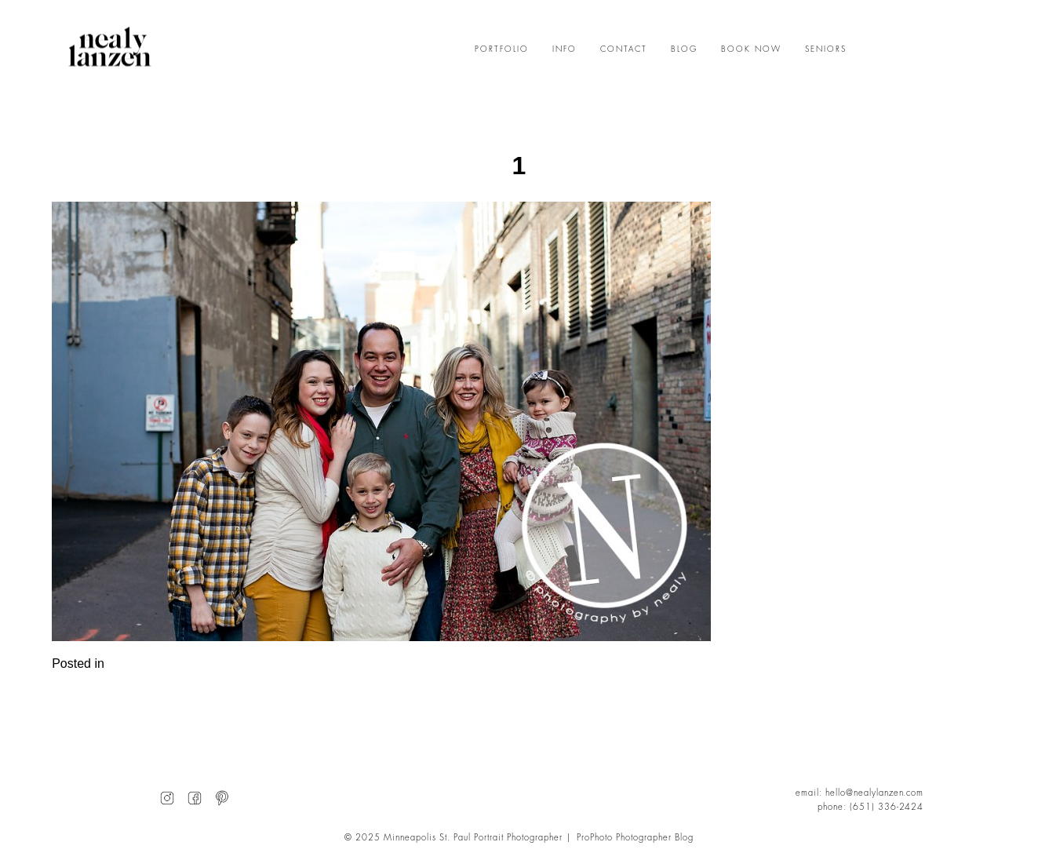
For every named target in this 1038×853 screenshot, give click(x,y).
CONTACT (623, 49)
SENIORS (826, 49)
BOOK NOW (751, 49)
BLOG (684, 49)
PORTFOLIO (502, 49)
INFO (564, 49)
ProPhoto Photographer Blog (635, 837)
